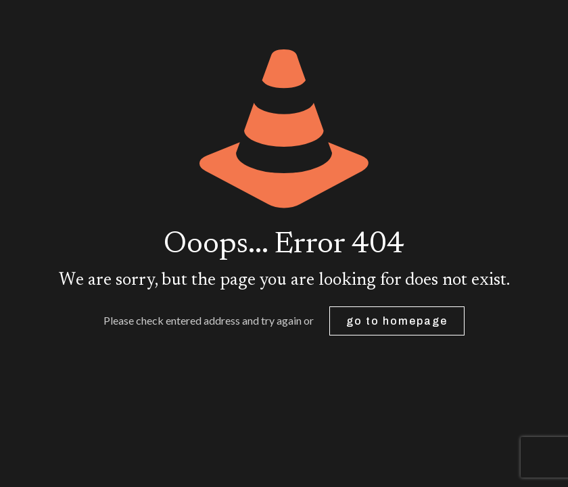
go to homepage (397, 321)
